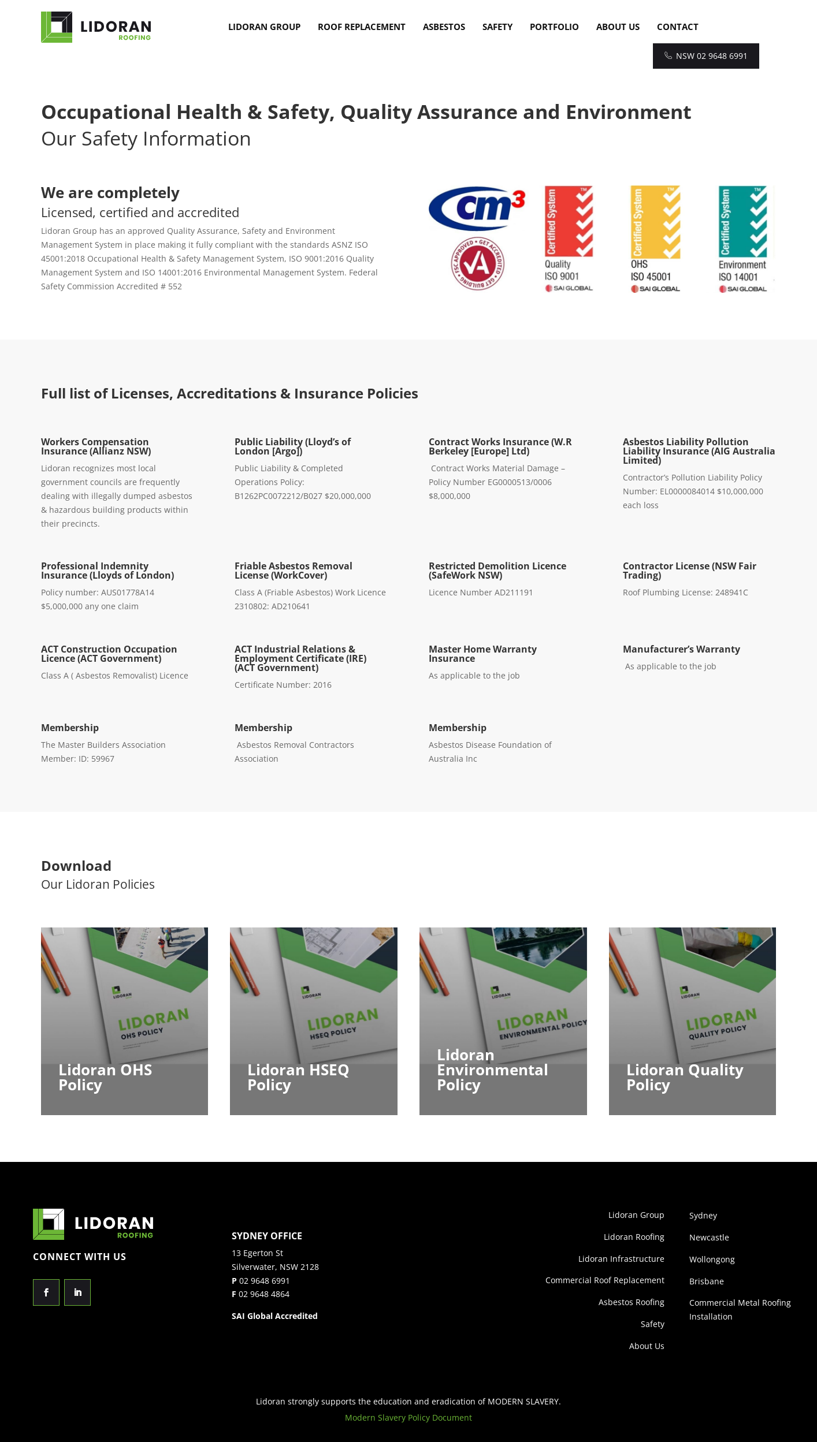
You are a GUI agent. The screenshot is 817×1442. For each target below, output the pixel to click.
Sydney (703, 1215)
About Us (618, 26)
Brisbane (706, 1281)
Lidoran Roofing (634, 1236)
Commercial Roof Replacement (604, 1280)
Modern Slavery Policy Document (408, 1417)
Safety (497, 26)
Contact (678, 26)
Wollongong (712, 1259)
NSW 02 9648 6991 (706, 55)
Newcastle (709, 1237)
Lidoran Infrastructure (621, 1258)
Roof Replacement (362, 26)
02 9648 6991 (264, 1280)
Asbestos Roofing (631, 1301)
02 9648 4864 (264, 1293)
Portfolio (554, 26)
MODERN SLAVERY (523, 1401)
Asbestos (444, 26)
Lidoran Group (264, 26)
